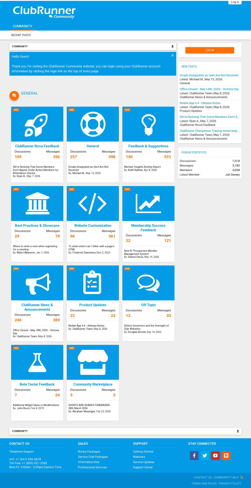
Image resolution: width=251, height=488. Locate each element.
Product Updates (92, 305)
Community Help (226, 477)
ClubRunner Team (27, 336)
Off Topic (148, 305)
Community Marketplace (92, 384)
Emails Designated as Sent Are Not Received (88, 168)
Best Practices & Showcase (37, 225)
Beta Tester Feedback (37, 384)
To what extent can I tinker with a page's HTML (91, 248)
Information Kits (88, 462)
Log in (235, 2)
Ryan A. (21, 176)
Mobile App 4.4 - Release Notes (86, 325)
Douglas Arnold (137, 332)
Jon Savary (232, 174)
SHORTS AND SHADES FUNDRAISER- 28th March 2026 (90, 407)
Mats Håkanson (26, 252)
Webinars (139, 457)
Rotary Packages (89, 451)
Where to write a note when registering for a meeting (35, 248)
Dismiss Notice (172, 55)
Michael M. (79, 173)
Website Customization (92, 225)
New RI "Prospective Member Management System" (140, 252)
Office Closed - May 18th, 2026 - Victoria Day (36, 332)
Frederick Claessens (84, 252)
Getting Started (143, 451)
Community (22, 26)
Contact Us (203, 477)
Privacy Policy (230, 483)
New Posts (189, 66)
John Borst (23, 408)
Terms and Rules (204, 483)
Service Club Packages (93, 457)
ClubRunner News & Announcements (37, 307)
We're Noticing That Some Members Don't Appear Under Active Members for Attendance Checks (35, 170)
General (29, 93)
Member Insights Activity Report (142, 166)
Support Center (143, 467)
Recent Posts (21, 35)
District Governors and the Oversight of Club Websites (146, 327)
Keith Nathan (135, 170)
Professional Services (92, 467)
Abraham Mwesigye (84, 411)
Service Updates (143, 462)
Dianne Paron (135, 256)
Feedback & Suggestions (148, 146)
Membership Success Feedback (148, 227)
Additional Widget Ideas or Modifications (36, 405)
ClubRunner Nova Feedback (37, 146)
